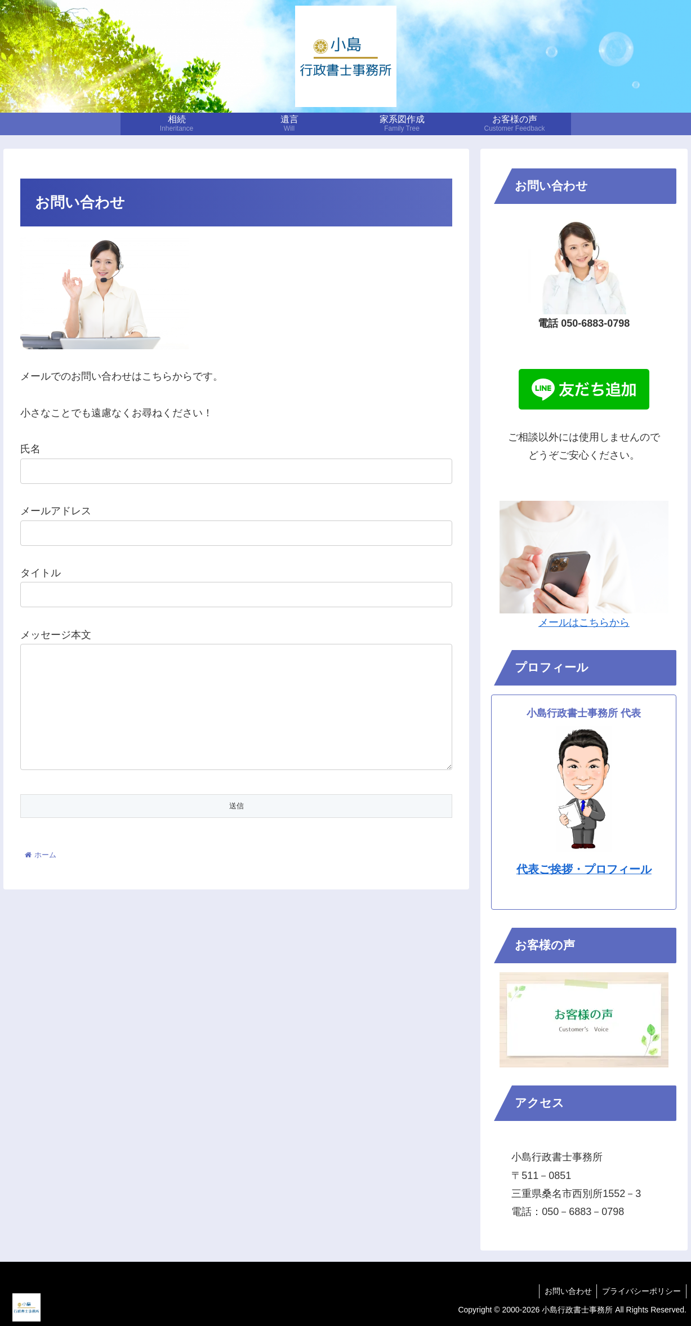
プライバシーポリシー (640, 1291)
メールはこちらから (584, 622)
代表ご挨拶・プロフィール (584, 869)
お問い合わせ (566, 1291)
